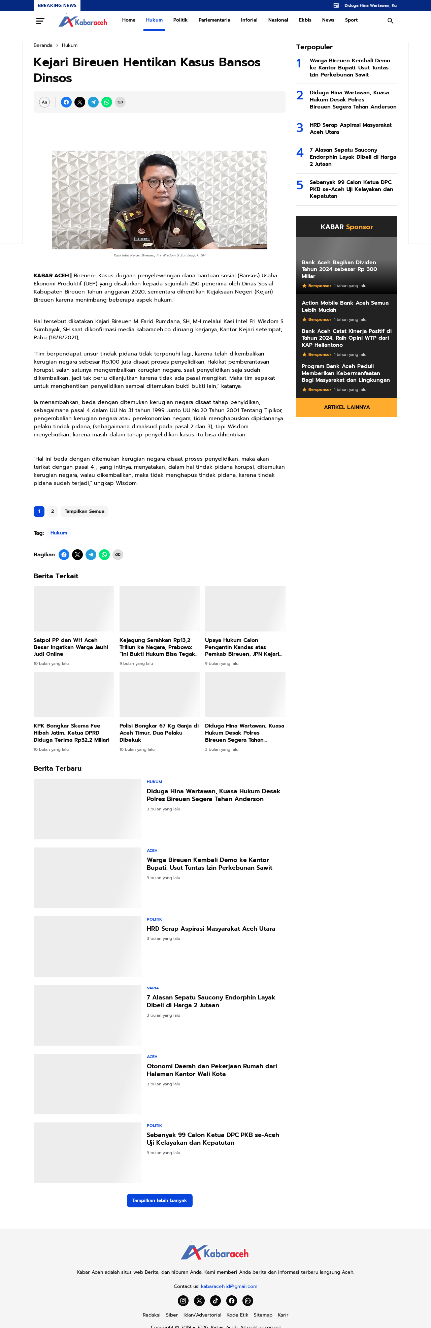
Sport (351, 20)
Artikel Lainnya (347, 407)
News (328, 20)
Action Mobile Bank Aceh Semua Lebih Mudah (345, 307)
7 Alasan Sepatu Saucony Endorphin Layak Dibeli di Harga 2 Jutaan (211, 1002)
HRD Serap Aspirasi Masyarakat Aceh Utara (211, 929)
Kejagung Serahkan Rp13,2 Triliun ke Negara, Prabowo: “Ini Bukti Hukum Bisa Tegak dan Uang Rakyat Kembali (157, 647)
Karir (283, 1315)
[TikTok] (215, 1300)
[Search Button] (390, 21)
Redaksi (152, 1315)
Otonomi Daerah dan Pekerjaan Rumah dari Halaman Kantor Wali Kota (212, 1070)
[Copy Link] (120, 102)
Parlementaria (214, 20)
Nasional (278, 20)
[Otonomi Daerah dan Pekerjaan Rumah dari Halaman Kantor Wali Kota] (87, 1084)
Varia (153, 988)
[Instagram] (183, 1300)
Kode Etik (237, 1315)
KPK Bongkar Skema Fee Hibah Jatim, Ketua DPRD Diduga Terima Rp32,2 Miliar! (71, 732)
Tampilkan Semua (84, 511)
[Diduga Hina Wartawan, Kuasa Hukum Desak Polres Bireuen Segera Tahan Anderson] (245, 694)
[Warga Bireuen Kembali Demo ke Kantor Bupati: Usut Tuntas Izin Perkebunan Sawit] (87, 877)
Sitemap (263, 1315)
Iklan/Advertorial (202, 1315)
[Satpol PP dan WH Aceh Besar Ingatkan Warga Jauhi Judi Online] (74, 608)
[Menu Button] (40, 21)
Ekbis (305, 20)
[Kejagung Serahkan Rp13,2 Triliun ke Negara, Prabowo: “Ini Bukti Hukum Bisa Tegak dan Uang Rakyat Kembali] (160, 608)
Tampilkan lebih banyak (159, 1200)
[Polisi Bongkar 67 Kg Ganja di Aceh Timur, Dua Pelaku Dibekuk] (160, 694)
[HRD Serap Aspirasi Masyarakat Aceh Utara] (87, 946)
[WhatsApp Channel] (247, 1300)
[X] (79, 102)
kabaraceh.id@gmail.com (229, 1286)
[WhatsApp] (106, 102)
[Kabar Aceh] (215, 1261)
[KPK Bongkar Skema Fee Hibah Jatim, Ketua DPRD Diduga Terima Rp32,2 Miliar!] (74, 694)
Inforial (249, 20)
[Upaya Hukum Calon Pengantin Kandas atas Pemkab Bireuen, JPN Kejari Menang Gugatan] (245, 608)
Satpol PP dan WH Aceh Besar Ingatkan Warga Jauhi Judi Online (71, 647)
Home (128, 20)
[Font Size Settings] (44, 102)
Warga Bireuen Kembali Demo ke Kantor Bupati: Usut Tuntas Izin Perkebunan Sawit (209, 864)
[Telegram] (93, 102)
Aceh (152, 850)
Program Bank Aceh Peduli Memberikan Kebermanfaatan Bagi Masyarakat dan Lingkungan (346, 373)
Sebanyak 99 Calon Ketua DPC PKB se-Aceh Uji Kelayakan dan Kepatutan (213, 1139)
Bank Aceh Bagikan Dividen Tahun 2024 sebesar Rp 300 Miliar (339, 269)
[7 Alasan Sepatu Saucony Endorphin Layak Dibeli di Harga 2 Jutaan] (87, 1015)
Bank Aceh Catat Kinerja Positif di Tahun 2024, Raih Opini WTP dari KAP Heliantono (347, 338)
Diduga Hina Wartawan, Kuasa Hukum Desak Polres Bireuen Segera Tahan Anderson (244, 732)
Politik (180, 20)
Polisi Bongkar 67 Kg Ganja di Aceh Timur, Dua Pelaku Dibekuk (159, 732)
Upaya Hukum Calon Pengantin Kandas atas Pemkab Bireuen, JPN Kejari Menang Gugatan (242, 647)
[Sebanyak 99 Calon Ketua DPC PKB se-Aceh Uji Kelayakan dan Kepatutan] (87, 1152)
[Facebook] (66, 102)
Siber (172, 1315)
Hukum (154, 20)
